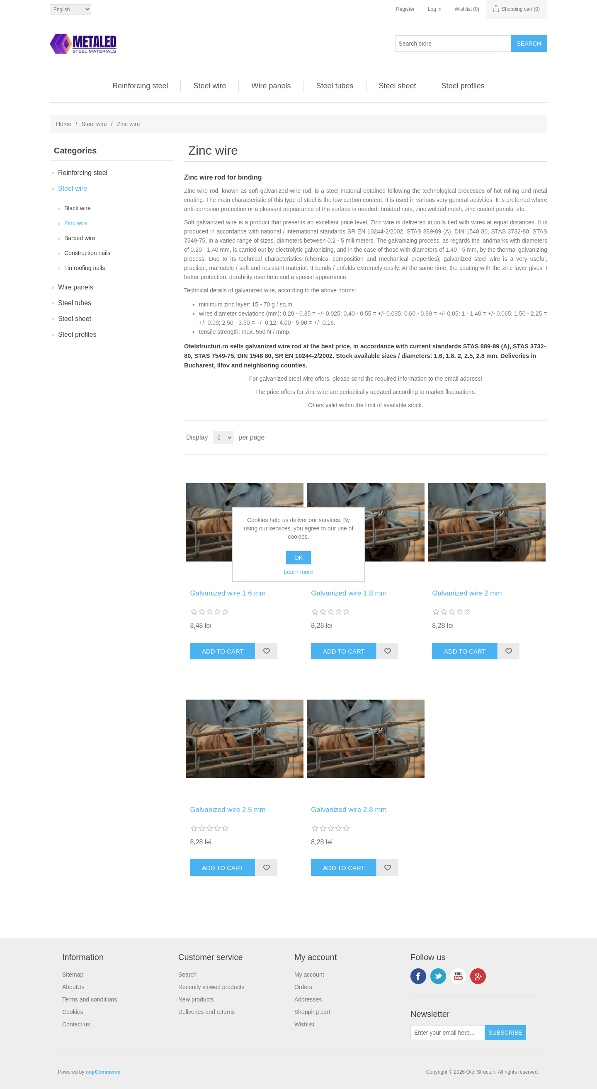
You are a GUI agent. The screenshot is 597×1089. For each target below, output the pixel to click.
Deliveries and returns (206, 1012)
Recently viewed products (211, 987)
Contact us (76, 1024)
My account (309, 974)
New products (196, 999)
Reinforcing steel (140, 86)
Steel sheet (397, 86)
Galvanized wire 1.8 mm (348, 593)
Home (63, 124)
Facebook (418, 976)
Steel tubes (334, 86)
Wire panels (271, 86)
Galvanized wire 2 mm (467, 593)
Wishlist (304, 1024)
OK (298, 557)
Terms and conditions (89, 999)
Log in (435, 9)
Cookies (72, 1012)
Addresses (308, 999)
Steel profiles (463, 86)
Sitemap (72, 974)
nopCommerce (103, 1072)
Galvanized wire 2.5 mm (227, 810)
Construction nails (87, 253)
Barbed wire (79, 238)
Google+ (478, 976)
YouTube (458, 976)
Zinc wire (75, 223)
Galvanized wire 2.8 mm (348, 810)
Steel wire (209, 86)
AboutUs (73, 987)
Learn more (298, 572)
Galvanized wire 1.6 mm (227, 593)
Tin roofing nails (84, 268)
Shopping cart (312, 1012)
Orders (303, 987)
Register (405, 9)
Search (187, 974)
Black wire (77, 208)
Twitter (438, 976)
